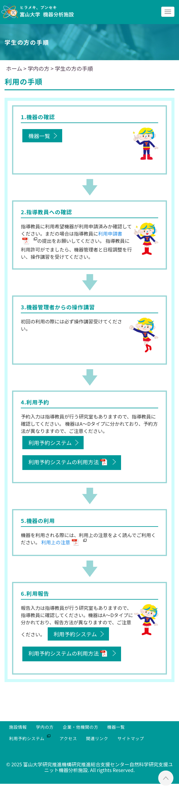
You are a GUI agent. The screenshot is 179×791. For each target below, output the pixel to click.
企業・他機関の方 (80, 727)
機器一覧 (39, 136)
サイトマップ (130, 738)
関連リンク (97, 738)
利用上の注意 (55, 542)
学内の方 (45, 727)
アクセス (68, 738)
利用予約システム (50, 442)
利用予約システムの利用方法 (63, 462)
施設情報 (18, 727)
